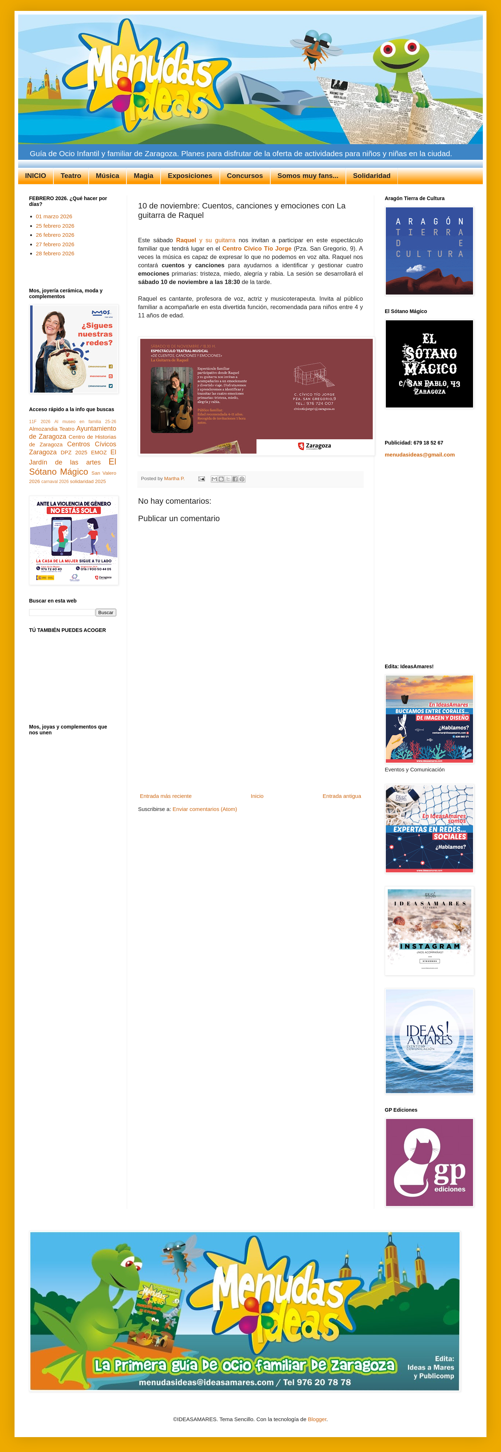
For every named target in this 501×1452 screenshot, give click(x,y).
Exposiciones (190, 175)
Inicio (257, 796)
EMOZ (99, 452)
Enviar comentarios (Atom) (205, 809)
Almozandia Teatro (51, 429)
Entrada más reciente (166, 796)
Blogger (317, 1419)
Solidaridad (372, 175)
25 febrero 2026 (55, 226)
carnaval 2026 (55, 481)
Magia (143, 175)
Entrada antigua (342, 796)
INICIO (35, 175)
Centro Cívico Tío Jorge (257, 248)
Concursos (245, 175)
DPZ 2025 (74, 452)
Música (107, 175)
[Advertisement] (250, 735)
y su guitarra (205, 240)
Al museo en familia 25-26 (85, 421)
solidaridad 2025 (88, 481)
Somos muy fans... (308, 175)
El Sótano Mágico (72, 467)
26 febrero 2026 (55, 235)
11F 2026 (39, 421)
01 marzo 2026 (54, 216)
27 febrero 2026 (55, 244)
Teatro (71, 175)
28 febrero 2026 (55, 253)
